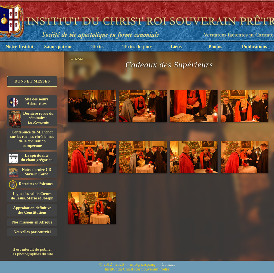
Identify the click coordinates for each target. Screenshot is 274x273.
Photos (215, 46)
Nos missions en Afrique (32, 222)
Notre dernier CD (30, 172)
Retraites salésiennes (31, 184)
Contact (168, 264)
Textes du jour (137, 46)
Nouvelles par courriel (32, 232)
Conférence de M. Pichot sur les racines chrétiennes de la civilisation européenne (32, 139)
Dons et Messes (32, 81)
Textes (97, 46)
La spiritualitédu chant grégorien (31, 158)
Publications (254, 46)
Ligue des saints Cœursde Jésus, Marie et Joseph (32, 196)
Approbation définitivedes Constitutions (32, 210)
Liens (176, 46)
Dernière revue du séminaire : (31, 118)
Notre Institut (19, 46)
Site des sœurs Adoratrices (28, 102)
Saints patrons (58, 46)
